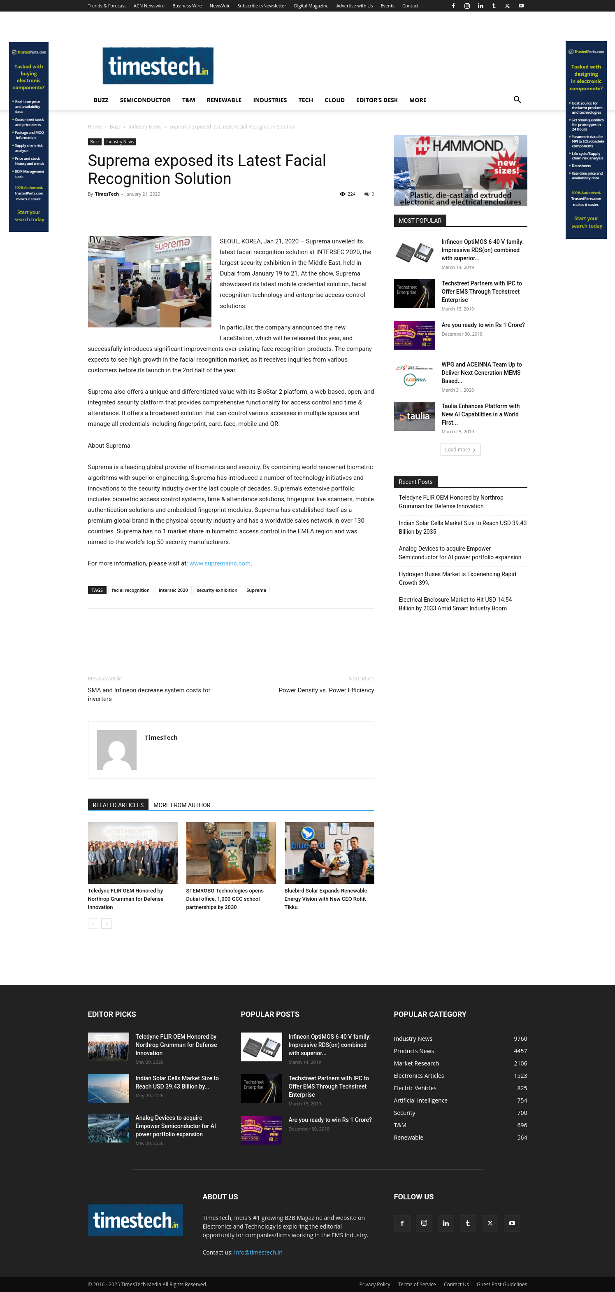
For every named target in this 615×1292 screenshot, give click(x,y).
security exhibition (217, 590)
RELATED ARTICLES (118, 805)
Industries (270, 100)
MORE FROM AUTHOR (181, 805)
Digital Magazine (311, 5)
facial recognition (131, 590)
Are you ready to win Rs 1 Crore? (483, 325)
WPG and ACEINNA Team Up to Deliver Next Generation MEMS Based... (482, 372)
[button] (517, 101)
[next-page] (106, 923)
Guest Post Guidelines (502, 1284)
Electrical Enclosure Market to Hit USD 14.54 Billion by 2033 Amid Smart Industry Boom (455, 604)
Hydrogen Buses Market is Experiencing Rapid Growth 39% (457, 578)
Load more (460, 449)
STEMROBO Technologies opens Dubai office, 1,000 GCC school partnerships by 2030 (225, 899)
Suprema (256, 590)
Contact (410, 5)
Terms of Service (417, 1284)
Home (95, 126)
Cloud (335, 100)
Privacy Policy (375, 1284)
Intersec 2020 (173, 590)
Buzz (101, 100)
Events (388, 5)
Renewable (224, 100)
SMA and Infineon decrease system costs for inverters (149, 695)
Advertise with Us (355, 5)
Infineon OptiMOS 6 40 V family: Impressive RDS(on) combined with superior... (483, 250)
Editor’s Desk (377, 100)
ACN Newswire (149, 5)
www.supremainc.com (220, 563)
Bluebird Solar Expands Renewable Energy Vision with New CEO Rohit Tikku (326, 899)
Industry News (144, 126)
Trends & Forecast (107, 5)
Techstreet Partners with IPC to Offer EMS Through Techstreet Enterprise (482, 291)
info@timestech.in (258, 1252)
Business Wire (187, 5)
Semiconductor (145, 100)
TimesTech (107, 194)
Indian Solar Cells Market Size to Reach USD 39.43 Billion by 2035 (463, 527)
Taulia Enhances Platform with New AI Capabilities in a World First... (481, 414)
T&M (188, 100)
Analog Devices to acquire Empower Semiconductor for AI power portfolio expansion (460, 553)
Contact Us (456, 1284)
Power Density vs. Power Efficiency (326, 690)
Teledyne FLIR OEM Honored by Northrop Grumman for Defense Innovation (126, 899)
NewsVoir (220, 5)
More (417, 100)
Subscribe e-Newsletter (261, 5)
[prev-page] (93, 923)
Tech (306, 100)
